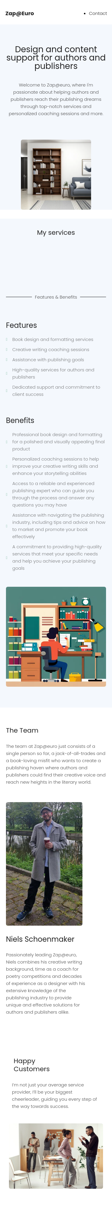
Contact (98, 13)
